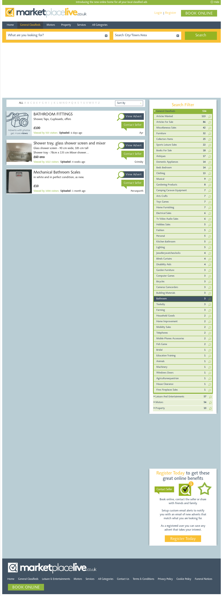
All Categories (99, 25)
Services (81, 25)
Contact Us (123, 579)
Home (10, 25)
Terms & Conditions (143, 579)
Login (158, 13)
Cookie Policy (183, 579)
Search (200, 35)
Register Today (183, 539)
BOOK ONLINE (199, 14)
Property (66, 25)
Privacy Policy (165, 579)
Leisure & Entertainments (56, 579)
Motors (51, 25)
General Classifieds (30, 25)
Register (170, 13)
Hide (214, 2)
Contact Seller (133, 125)
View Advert (134, 116)
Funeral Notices (203, 579)
